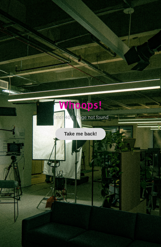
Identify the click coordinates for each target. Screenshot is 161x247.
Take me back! (80, 134)
